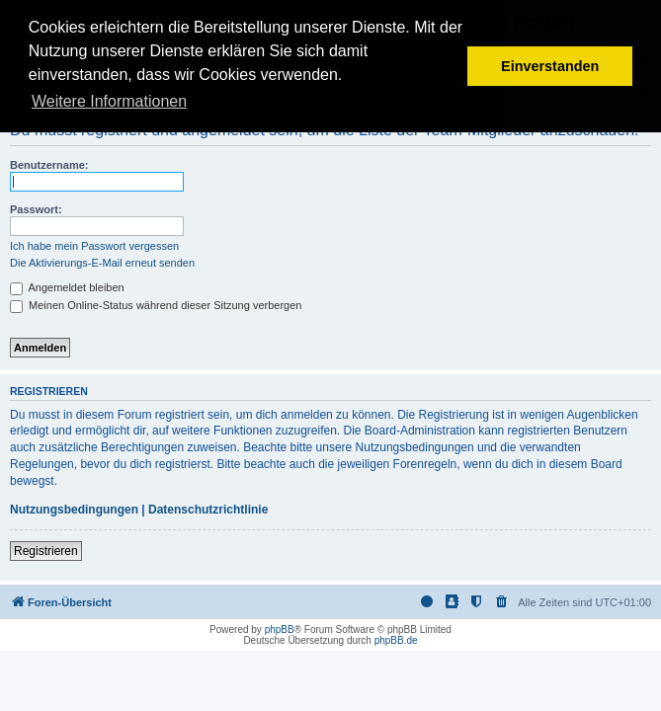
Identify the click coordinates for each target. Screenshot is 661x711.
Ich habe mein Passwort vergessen (94, 246)
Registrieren (46, 551)
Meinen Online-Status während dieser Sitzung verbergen (155, 305)
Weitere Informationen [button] (109, 101)
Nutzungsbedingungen (74, 509)
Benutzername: (49, 165)
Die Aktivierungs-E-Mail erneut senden (102, 263)
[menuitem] (502, 602)
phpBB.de (396, 640)
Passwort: (36, 209)
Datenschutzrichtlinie (208, 509)
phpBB (279, 629)
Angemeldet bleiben (67, 287)
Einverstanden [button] (550, 66)
